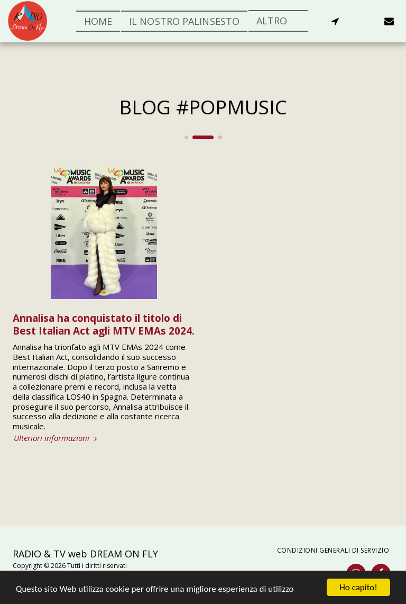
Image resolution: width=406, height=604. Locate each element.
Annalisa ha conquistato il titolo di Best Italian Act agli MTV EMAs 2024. (104, 324)
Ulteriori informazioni (56, 438)
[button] (335, 21)
